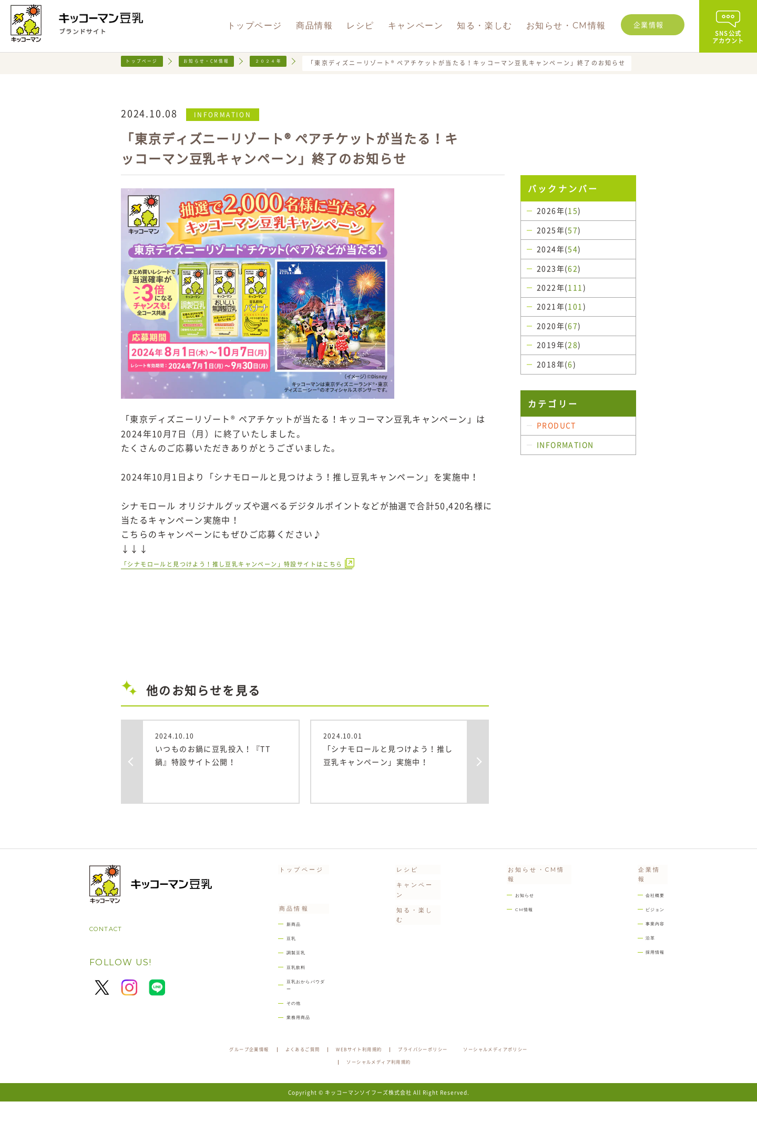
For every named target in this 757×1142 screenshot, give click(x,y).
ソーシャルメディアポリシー (324, 1102)
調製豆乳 (285, 988)
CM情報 (514, 926)
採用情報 (652, 974)
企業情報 (648, 24)
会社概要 (652, 910)
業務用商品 (288, 1052)
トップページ (147, 62)
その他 (281, 1036)
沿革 (644, 958)
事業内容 (652, 942)
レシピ (397, 890)
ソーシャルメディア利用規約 (432, 1102)
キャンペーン (412, 912)
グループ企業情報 (261, 1088)
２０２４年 (297, 62)
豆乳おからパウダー (302, 1020)
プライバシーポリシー (488, 1088)
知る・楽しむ (412, 934)
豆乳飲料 (285, 1004)
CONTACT (113, 949)
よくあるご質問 (330, 1088)
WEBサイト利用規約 (404, 1088)
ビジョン (652, 926)
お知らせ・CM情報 (223, 62)
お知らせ (515, 910)
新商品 (281, 956)
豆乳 (277, 972)
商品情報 (280, 936)
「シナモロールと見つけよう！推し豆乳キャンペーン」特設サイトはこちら (276, 581)
